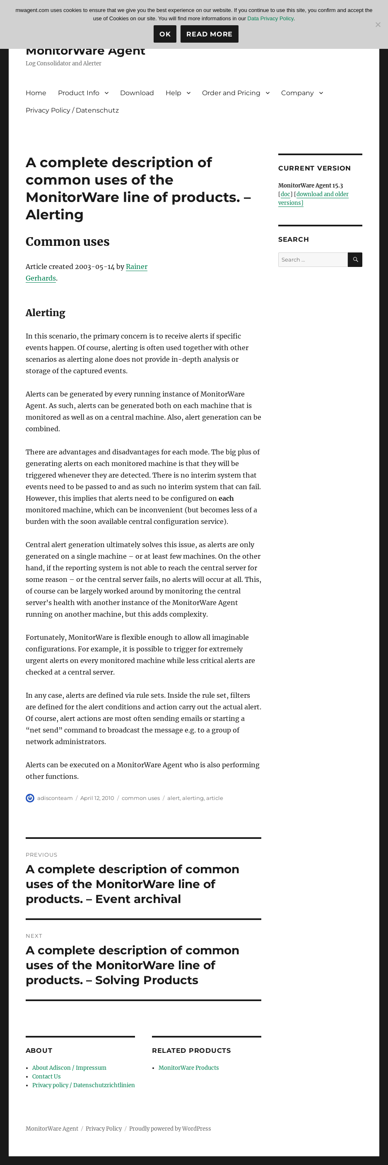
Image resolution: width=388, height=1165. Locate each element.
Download (137, 93)
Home (36, 93)
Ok (165, 34)
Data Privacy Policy (271, 18)
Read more (209, 34)
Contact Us (46, 1076)
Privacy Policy (104, 1128)
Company (297, 93)
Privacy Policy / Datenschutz (72, 110)
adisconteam (55, 798)
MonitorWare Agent (85, 50)
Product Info (78, 93)
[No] (378, 24)
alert (173, 798)
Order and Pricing (231, 93)
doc (285, 194)
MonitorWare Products (189, 1067)
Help (173, 93)
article (214, 798)
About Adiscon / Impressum (69, 1067)
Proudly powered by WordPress (170, 1128)
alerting (193, 798)
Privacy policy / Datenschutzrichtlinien (83, 1085)
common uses (141, 798)
